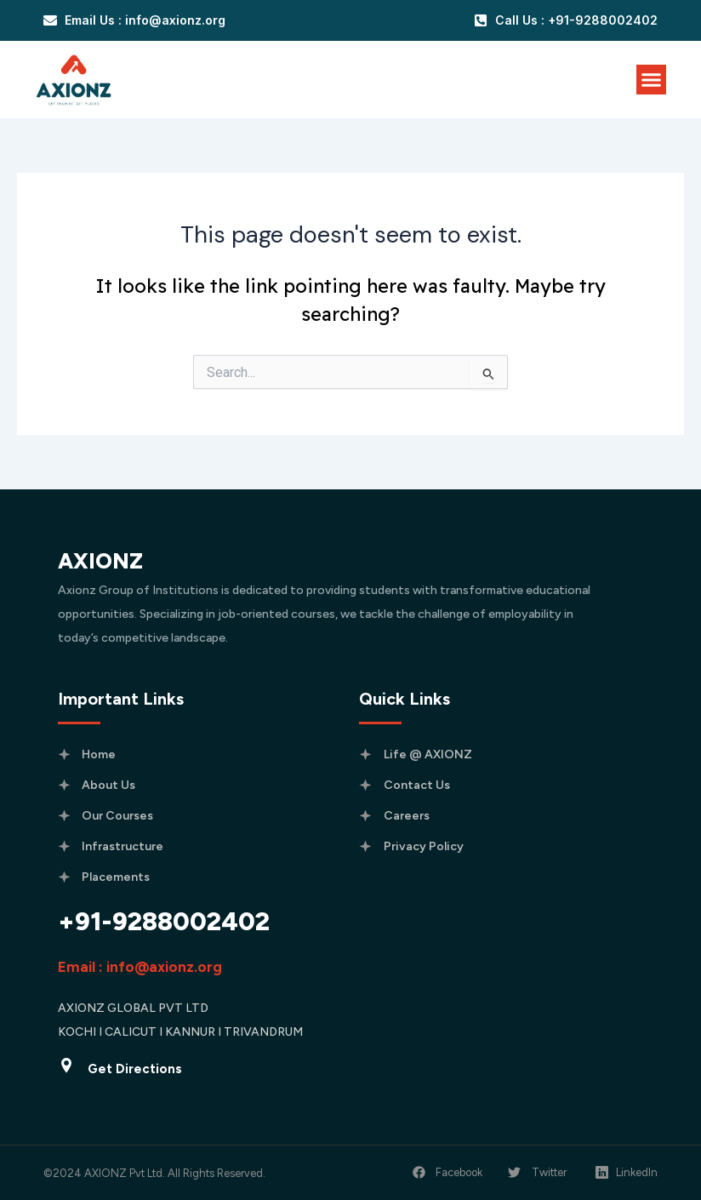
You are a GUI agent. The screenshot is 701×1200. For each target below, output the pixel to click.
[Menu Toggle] (651, 79)
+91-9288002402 (164, 921)
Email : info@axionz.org (140, 966)
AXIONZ (100, 561)
